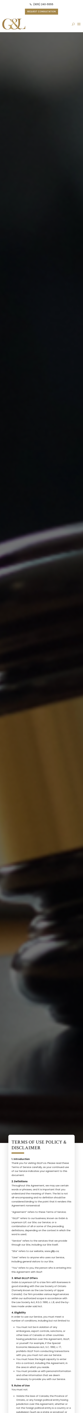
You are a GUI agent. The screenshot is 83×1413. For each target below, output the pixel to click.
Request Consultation (41, 11)
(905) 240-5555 (41, 4)
